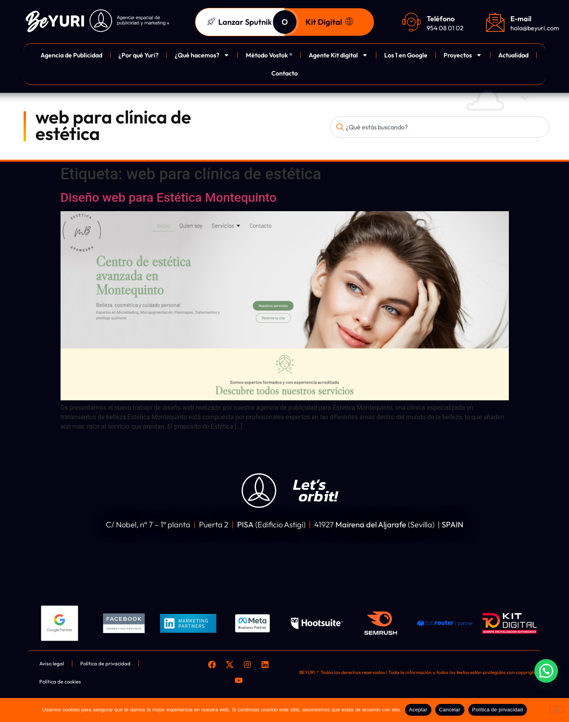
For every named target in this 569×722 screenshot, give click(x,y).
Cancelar (449, 710)
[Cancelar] (556, 709)
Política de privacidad (497, 710)
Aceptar (418, 710)
